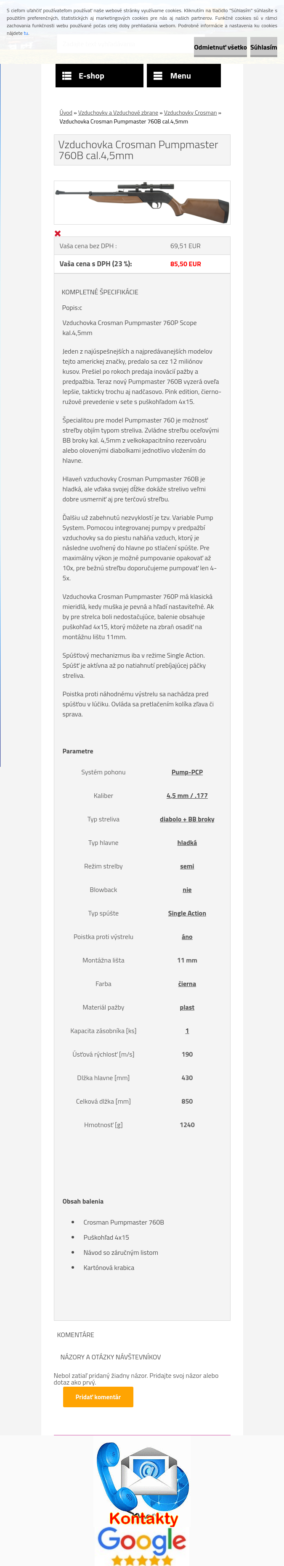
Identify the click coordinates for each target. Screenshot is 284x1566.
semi (187, 866)
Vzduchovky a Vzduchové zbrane (118, 112)
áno (187, 936)
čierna (187, 983)
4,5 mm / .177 (187, 795)
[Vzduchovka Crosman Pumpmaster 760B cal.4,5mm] (142, 184)
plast (187, 1007)
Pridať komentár (98, 1397)
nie (187, 889)
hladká (187, 842)
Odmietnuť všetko (220, 47)
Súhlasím (263, 47)
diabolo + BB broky (187, 819)
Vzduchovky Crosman (190, 112)
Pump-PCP (187, 772)
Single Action (187, 913)
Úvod (66, 112)
